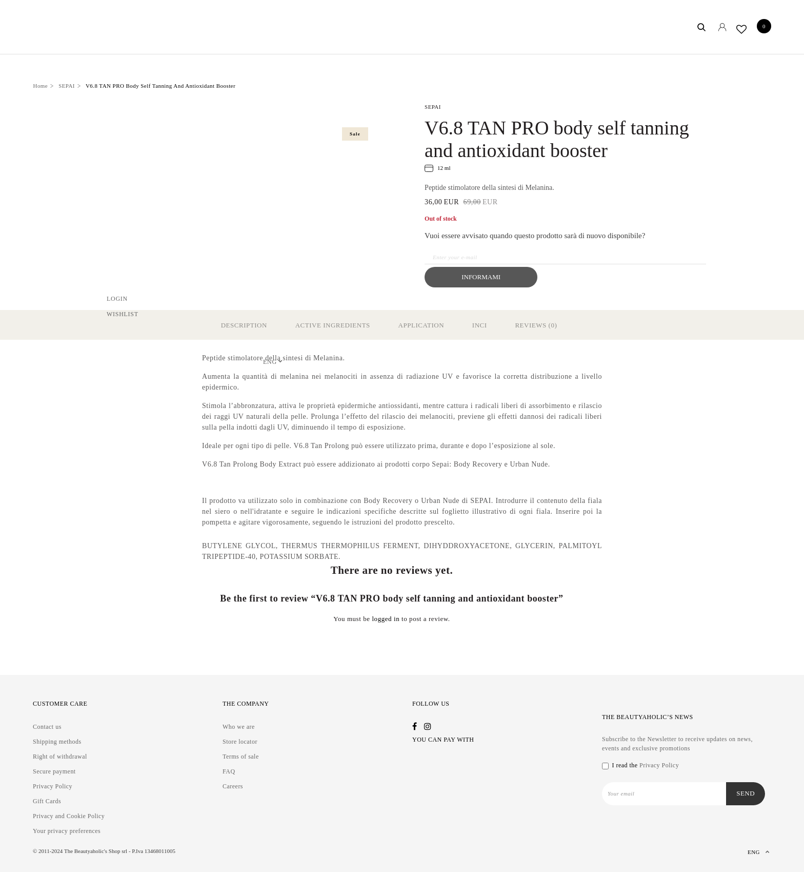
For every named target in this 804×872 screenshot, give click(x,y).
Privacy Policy (52, 786)
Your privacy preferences (66, 831)
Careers (233, 786)
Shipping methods (57, 741)
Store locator (240, 741)
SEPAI (66, 86)
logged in (385, 619)
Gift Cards (47, 801)
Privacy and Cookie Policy (69, 816)
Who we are (239, 726)
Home (40, 86)
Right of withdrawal (60, 756)
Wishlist (122, 313)
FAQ (229, 771)
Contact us (47, 726)
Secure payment (54, 771)
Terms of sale (241, 756)
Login (117, 298)
